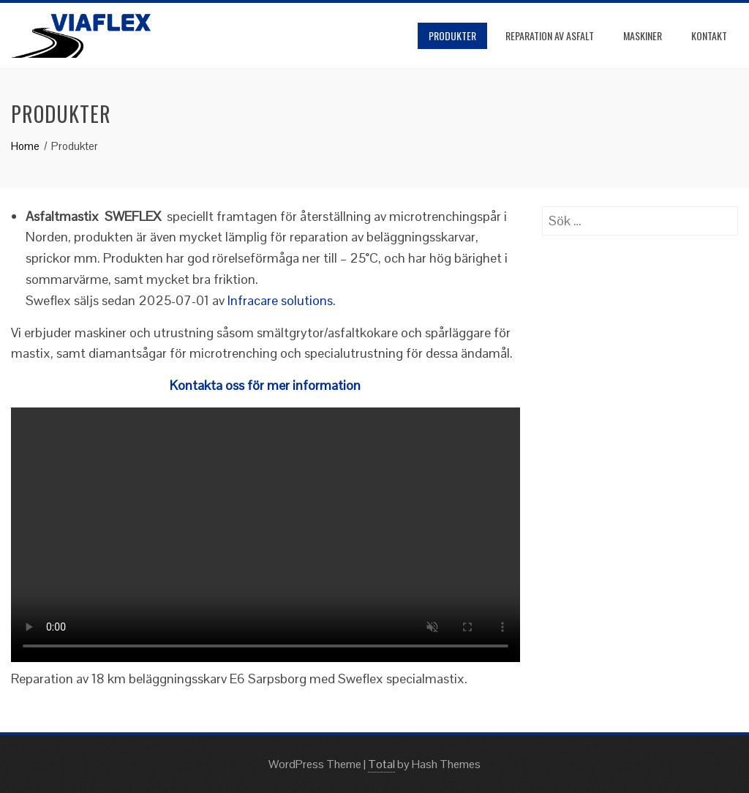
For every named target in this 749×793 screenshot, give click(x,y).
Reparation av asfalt (549, 35)
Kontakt (709, 35)
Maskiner (642, 35)
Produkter (452, 35)
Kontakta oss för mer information (265, 385)
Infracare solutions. (281, 300)
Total (381, 764)
